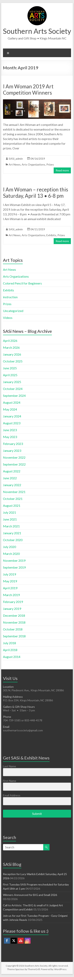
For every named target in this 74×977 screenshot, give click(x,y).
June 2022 (10, 478)
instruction (10, 297)
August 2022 (11, 471)
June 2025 (10, 368)
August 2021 (11, 505)
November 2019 (14, 560)
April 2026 (10, 340)
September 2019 (14, 567)
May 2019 (10, 581)
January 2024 (12, 416)
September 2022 (14, 464)
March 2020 (11, 553)
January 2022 (12, 485)
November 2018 (14, 622)
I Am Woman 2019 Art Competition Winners (28, 89)
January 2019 (12, 608)
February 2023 (13, 444)
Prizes (50, 164)
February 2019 (13, 602)
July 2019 (9, 574)
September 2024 (14, 395)
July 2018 (9, 643)
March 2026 (11, 347)
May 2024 (10, 409)
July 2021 (9, 512)
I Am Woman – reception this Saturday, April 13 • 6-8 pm (35, 192)
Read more (62, 170)
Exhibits (51, 235)
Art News (15, 164)
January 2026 (12, 354)
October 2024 (12, 389)
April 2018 (10, 650)
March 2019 (11, 595)
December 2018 (14, 615)
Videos (7, 317)
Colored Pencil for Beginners (22, 283)
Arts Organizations (33, 164)
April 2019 (10, 588)
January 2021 (12, 533)
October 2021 (12, 498)
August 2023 (11, 423)
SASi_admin (16, 158)
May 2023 (10, 437)
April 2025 (10, 375)
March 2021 (11, 526)
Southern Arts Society (37, 31)
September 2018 (14, 636)
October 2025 (12, 361)
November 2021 (14, 492)
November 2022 (14, 457)
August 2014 (11, 657)
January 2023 (12, 450)
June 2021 (10, 519)
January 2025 (12, 382)
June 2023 (10, 430)
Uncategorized (13, 311)
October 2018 (12, 629)
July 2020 (9, 547)
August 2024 (11, 402)
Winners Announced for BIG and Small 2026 (30, 894)
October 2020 (12, 540)
